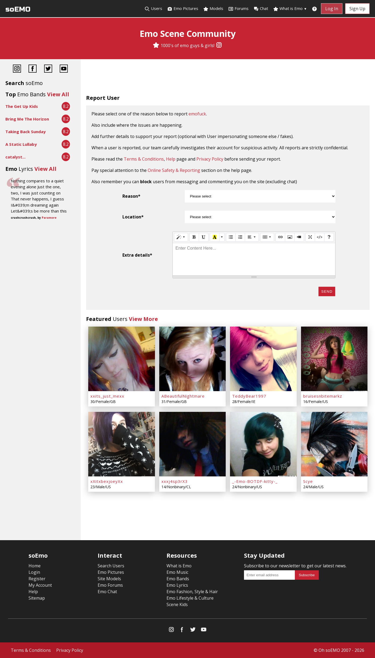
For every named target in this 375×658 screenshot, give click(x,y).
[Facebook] (33, 69)
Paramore (49, 218)
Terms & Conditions (144, 159)
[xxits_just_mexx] (121, 359)
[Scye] (334, 444)
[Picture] (290, 237)
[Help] (329, 237)
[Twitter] (48, 69)
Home (35, 566)
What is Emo (290, 9)
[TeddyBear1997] (263, 359)
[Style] (181, 237)
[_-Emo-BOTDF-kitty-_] (263, 444)
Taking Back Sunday (25, 131)
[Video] (299, 237)
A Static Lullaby (21, 144)
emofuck (197, 114)
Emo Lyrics (177, 585)
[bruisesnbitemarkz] (334, 359)
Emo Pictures (182, 9)
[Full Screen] (310, 237)
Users (153, 9)
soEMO (17, 9)
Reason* (131, 196)
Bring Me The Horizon (27, 119)
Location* (133, 217)
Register (37, 579)
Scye (308, 481)
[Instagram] (218, 45)
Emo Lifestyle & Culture (190, 598)
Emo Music (177, 572)
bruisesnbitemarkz (322, 396)
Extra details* (137, 255)
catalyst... (15, 157)
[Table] (267, 237)
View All (58, 94)
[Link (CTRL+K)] (280, 237)
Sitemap (37, 598)
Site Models (109, 579)
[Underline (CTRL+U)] (203, 237)
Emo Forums (110, 585)
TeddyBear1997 (249, 396)
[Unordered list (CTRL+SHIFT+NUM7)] (231, 237)
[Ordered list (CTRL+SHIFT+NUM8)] (240, 237)
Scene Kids (177, 604)
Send (326, 291)
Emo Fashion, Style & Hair (192, 592)
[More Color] (222, 237)
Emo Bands (178, 579)
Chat (260, 9)
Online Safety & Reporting (174, 170)
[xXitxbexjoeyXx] (121, 444)
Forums (238, 9)
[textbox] (254, 259)
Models (213, 9)
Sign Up (357, 9)
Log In (331, 9)
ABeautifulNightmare (183, 396)
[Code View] (319, 237)
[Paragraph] (252, 237)
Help (170, 159)
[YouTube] (64, 69)
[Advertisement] (228, 78)
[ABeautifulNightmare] (192, 359)
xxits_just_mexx (107, 396)
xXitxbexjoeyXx (106, 481)
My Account (40, 585)
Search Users (111, 566)
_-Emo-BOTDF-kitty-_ (255, 481)
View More (143, 319)
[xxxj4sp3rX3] (192, 444)
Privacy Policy (209, 159)
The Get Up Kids (21, 106)
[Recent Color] (215, 237)
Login (34, 572)
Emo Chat (107, 592)
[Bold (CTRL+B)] (194, 237)
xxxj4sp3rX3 (174, 481)
